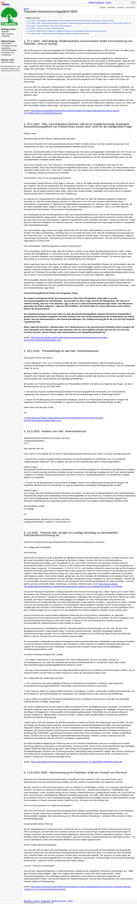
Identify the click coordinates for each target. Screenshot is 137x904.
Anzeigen (103, 7)
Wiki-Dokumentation (9, 50)
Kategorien (6, 36)
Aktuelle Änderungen (96, 2)
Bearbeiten (111, 7)
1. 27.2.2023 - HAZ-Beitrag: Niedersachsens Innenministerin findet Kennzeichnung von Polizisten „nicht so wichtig (69, 21)
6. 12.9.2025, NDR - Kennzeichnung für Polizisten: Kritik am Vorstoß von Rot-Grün (57, 34)
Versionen (120, 7)
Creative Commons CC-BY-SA (10, 70)
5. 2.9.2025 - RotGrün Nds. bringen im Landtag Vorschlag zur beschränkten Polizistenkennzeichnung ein (66, 31)
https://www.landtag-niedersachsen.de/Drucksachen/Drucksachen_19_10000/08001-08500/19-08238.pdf (76, 762)
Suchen (108, 2)
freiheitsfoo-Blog (8, 62)
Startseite (5, 32)
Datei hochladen (8, 34)
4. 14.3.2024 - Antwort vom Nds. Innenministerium (45, 28)
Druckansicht (130, 7)
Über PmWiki (6, 44)
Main (26, 9)
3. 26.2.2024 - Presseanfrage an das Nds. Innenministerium (49, 26)
